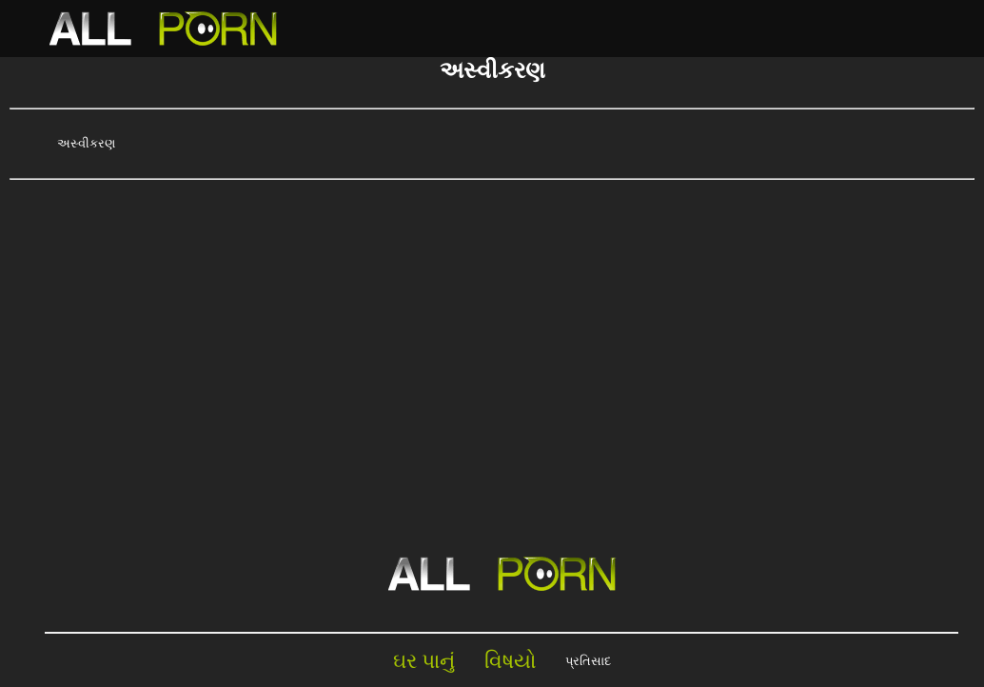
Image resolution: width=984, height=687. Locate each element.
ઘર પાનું (424, 661)
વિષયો (510, 661)
